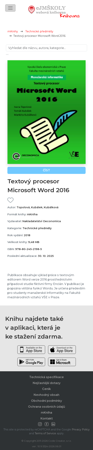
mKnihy (12, 31)
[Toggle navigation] (10, 8)
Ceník (46, 389)
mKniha (46, 412)
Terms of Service (45, 433)
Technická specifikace (46, 377)
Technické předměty (39, 31)
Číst (46, 170)
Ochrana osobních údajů (46, 406)
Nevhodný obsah (46, 395)
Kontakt (46, 418)
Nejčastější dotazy (46, 383)
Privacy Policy (81, 429)
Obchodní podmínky (46, 401)
